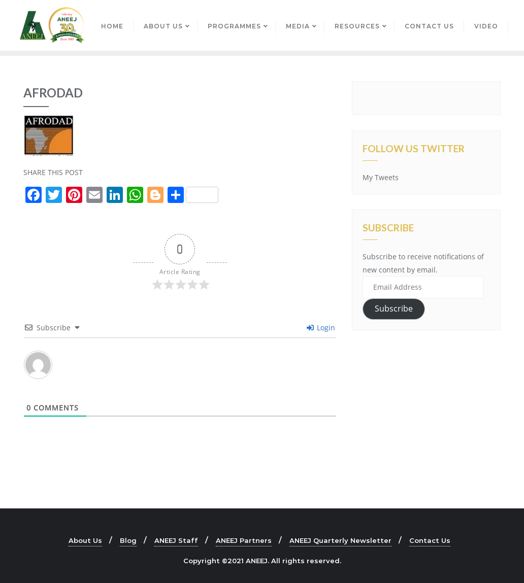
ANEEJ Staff (176, 540)
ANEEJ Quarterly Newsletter (340, 540)
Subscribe (394, 308)
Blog (128, 540)
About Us (85, 540)
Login (321, 327)
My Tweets (381, 177)
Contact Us (429, 540)
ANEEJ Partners (244, 540)
